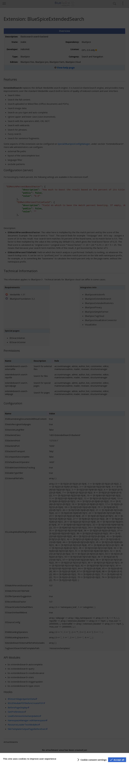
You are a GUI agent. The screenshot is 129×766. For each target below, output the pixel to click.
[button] (91, 759)
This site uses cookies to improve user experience (29, 758)
